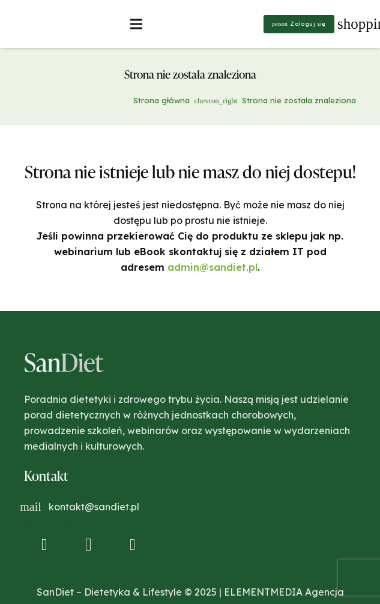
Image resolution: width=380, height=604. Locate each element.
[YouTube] (132, 544)
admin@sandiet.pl (212, 267)
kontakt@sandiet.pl (94, 507)
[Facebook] (44, 544)
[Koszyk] (353, 24)
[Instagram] (88, 544)
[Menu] (137, 24)
